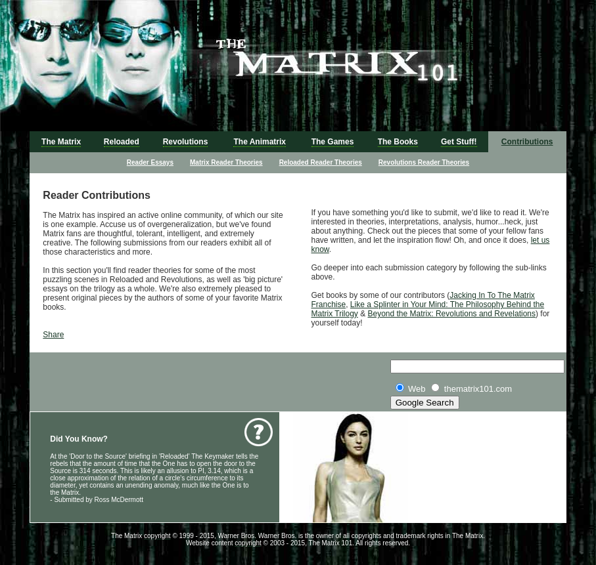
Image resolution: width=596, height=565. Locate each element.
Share (53, 334)
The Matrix (61, 141)
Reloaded (121, 141)
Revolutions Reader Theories (423, 162)
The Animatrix (259, 141)
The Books (398, 141)
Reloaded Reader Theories (320, 162)
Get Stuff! (459, 141)
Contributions (527, 141)
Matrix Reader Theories (226, 162)
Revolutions (185, 141)
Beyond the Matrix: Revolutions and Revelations (452, 313)
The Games (332, 141)
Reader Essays (150, 162)
